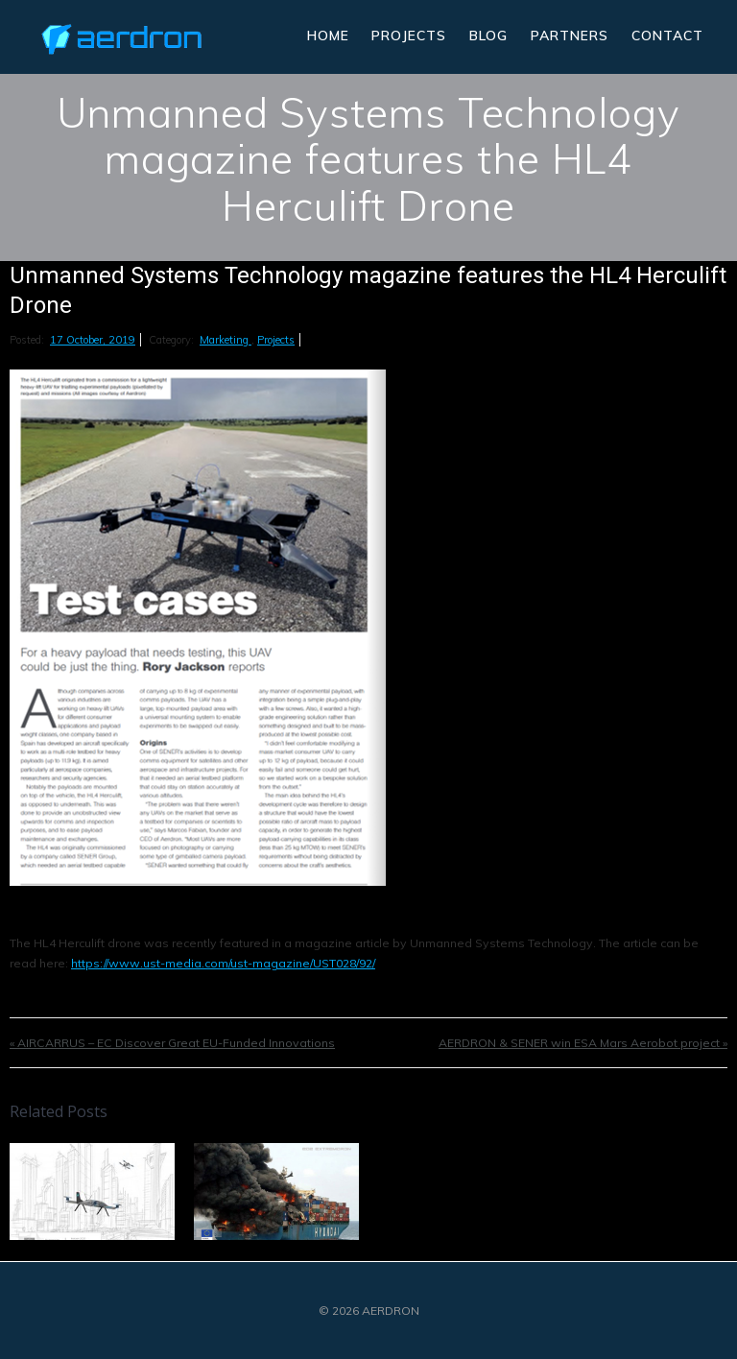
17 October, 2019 (92, 339)
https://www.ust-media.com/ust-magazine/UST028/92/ (223, 963)
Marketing (225, 339)
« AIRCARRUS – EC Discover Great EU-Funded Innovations (172, 1043)
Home (328, 35)
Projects (408, 35)
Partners (569, 35)
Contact (667, 35)
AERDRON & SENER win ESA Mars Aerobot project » (583, 1043)
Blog (488, 35)
